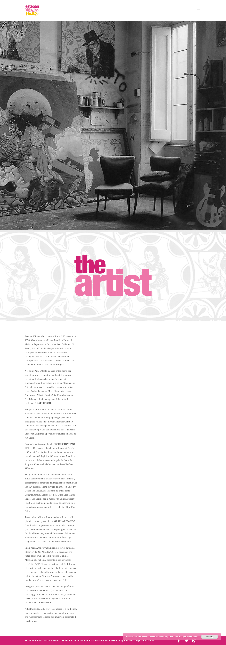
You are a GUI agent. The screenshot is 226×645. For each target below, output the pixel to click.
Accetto (209, 637)
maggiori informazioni (188, 637)
